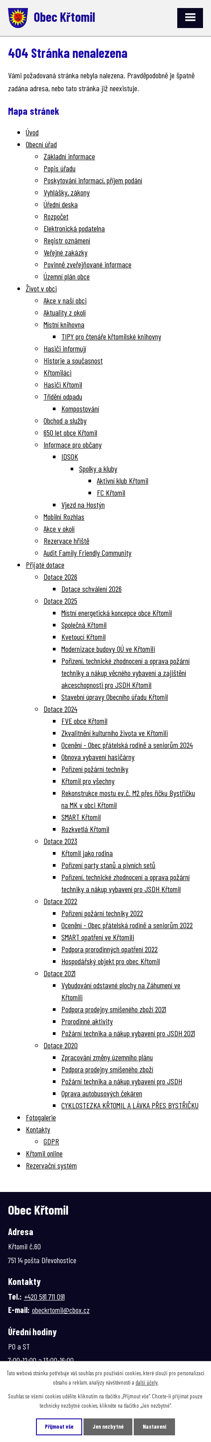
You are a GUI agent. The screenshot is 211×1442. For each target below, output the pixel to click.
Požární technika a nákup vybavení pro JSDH (121, 1081)
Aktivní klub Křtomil (122, 480)
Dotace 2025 (60, 601)
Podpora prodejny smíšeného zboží (107, 1069)
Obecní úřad (41, 144)
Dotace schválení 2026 (91, 589)
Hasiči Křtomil (63, 384)
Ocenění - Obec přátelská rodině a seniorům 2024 (127, 745)
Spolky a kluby (98, 468)
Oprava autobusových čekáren (101, 1093)
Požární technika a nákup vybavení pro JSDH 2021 (128, 1033)
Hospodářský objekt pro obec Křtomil (110, 961)
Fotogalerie (41, 1117)
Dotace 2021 (60, 973)
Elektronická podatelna (74, 228)
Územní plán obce (67, 276)
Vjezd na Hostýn (83, 504)
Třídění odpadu (63, 396)
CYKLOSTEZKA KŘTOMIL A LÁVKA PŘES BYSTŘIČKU (130, 1105)
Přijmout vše (59, 1426)
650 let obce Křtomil (70, 432)
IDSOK (69, 456)
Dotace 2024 (60, 709)
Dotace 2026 (60, 577)
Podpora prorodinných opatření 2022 (109, 949)
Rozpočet (56, 216)
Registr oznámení (67, 240)
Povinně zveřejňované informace (87, 264)
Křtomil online (44, 1153)
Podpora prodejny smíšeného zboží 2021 (113, 1009)
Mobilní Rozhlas (64, 516)
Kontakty (38, 1129)
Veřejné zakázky (66, 252)
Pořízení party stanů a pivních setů (108, 865)
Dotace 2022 (60, 901)
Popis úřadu (60, 168)
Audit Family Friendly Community (87, 552)
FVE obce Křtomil (84, 721)
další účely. (146, 1382)
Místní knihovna (64, 324)
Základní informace (69, 156)
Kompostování (80, 408)
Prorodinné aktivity (87, 1021)
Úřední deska (61, 204)
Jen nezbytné (107, 1426)
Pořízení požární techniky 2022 (102, 913)
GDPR (51, 1141)
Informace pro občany (73, 444)
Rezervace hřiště (66, 540)
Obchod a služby (65, 420)
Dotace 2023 (60, 841)
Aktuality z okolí (65, 312)
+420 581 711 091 (44, 1296)
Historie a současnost (73, 360)
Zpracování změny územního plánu (107, 1057)
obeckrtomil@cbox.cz (61, 1310)
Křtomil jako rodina (87, 853)
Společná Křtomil (84, 625)
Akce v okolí (59, 528)
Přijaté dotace (45, 565)
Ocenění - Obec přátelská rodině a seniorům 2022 (127, 925)
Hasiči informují (65, 348)
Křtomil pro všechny (88, 781)
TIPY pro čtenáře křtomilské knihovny (111, 336)
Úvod (32, 132)
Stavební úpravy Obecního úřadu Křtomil (114, 697)
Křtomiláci (58, 372)
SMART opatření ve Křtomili (97, 937)
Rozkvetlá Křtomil (85, 829)
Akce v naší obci (65, 300)
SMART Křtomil (81, 817)
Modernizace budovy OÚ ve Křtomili (108, 649)
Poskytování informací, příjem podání (93, 180)
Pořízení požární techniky (94, 769)
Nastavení (154, 1426)
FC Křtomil (111, 492)
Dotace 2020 (61, 1045)
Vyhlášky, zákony (67, 192)
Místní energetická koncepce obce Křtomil (116, 613)
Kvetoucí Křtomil (83, 637)
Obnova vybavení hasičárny (98, 757)
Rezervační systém (51, 1165)
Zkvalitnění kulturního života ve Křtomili (114, 733)
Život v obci (41, 288)
